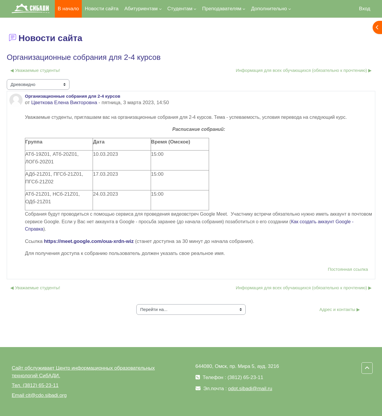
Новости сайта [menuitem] (101, 8)
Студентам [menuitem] (180, 8)
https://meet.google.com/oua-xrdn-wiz (89, 241)
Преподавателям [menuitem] (221, 8)
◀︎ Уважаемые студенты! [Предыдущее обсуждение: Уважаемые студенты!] (35, 70)
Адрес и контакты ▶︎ (339, 309)
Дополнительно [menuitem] (269, 8)
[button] (367, 368)
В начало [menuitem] (68, 8)
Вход (364, 8)
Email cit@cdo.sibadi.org (39, 395)
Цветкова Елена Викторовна (64, 102)
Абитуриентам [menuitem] (140, 8)
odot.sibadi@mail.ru (250, 388)
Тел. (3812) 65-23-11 (35, 385)
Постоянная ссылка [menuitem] (348, 269)
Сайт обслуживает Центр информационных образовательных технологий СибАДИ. (83, 371)
